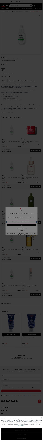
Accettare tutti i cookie (21, 430)
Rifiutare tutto (21, 434)
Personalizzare (21, 438)
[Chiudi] (41, 417)
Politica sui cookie (21, 425)
